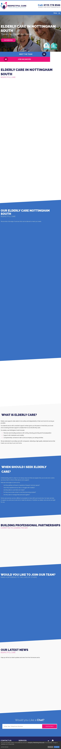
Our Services (8, 40)
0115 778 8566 (52, 5)
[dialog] (30, 745)
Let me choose (4, 746)
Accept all (56, 747)
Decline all (50, 747)
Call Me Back (51, 724)
